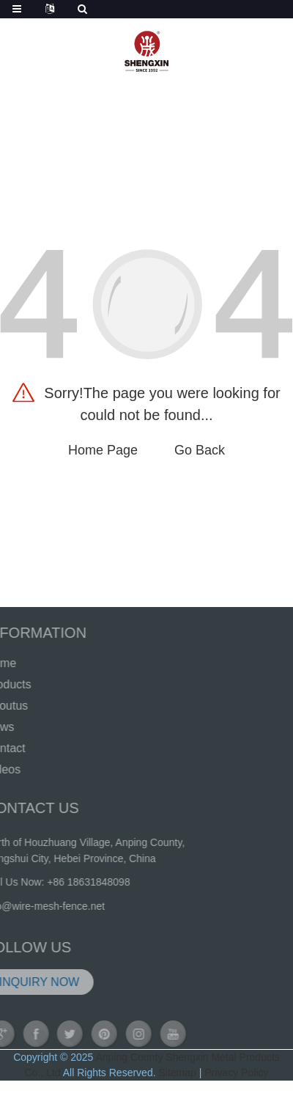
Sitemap (177, 1072)
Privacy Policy (236, 1072)
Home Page (103, 450)
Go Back (199, 450)
